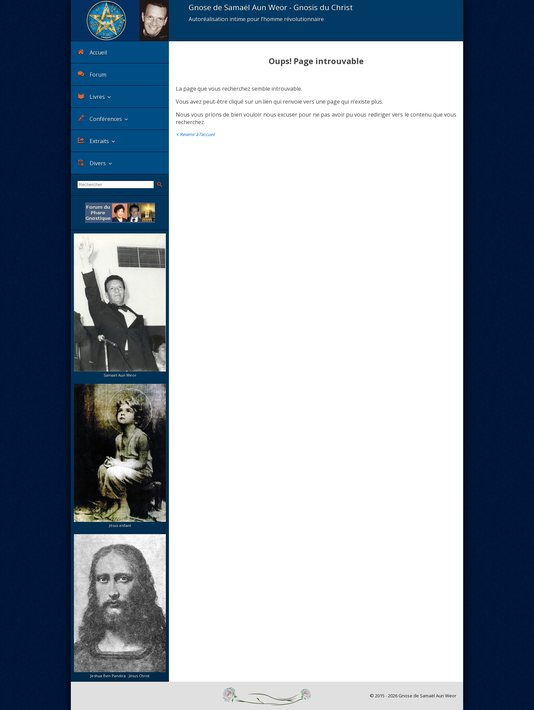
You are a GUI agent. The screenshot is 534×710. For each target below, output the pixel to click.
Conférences (100, 119)
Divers (92, 163)
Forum (92, 74)
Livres (91, 97)
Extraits (93, 141)
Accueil (92, 52)
